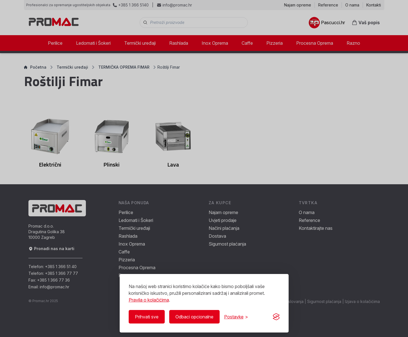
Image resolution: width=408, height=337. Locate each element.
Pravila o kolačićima (149, 300)
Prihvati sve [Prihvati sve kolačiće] (147, 317)
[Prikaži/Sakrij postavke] (236, 316)
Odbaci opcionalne (194, 317)
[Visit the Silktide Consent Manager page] (276, 316)
